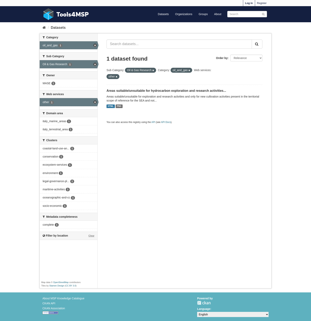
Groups (203, 14)
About (217, 14)
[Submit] (263, 13)
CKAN (204, 303)
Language (203, 308)
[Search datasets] (247, 14)
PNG (119, 106)
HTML (110, 106)
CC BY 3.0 (71, 285)
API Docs (166, 122)
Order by (221, 58)
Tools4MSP (72, 14)
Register (262, 3)
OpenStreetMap (61, 282)
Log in (249, 3)
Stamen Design (56, 285)
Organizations (183, 14)
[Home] (44, 28)
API (153, 122)
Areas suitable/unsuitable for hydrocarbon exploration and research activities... (166, 90)
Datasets (163, 14)
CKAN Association (53, 308)
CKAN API (48, 303)
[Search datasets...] (179, 44)
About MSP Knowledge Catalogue (63, 298)
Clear (91, 235)
